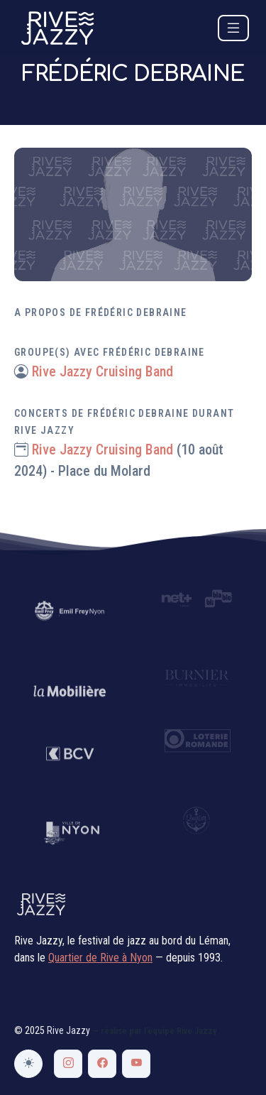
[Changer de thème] (28, 1064)
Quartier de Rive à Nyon (100, 957)
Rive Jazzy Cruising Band (102, 371)
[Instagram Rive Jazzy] (68, 1064)
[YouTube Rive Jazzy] (136, 1064)
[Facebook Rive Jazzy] (102, 1064)
